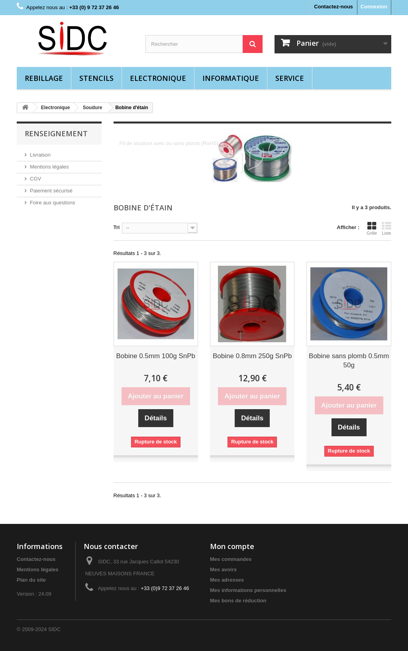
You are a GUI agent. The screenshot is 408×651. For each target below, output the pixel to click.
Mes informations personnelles (248, 590)
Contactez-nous (333, 7)
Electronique (158, 78)
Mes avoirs (223, 570)
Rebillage (44, 78)
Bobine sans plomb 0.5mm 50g (349, 360)
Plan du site (31, 580)
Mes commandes (231, 559)
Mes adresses (227, 580)
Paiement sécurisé (51, 191)
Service (289, 78)
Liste (386, 228)
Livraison (40, 155)
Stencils (96, 78)
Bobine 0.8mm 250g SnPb (252, 356)
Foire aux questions (52, 203)
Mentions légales (49, 167)
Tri (117, 227)
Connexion (374, 7)
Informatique (230, 78)
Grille (372, 228)
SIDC (54, 629)
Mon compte (232, 546)
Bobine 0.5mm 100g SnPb (155, 356)
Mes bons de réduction (238, 601)
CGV (35, 179)
